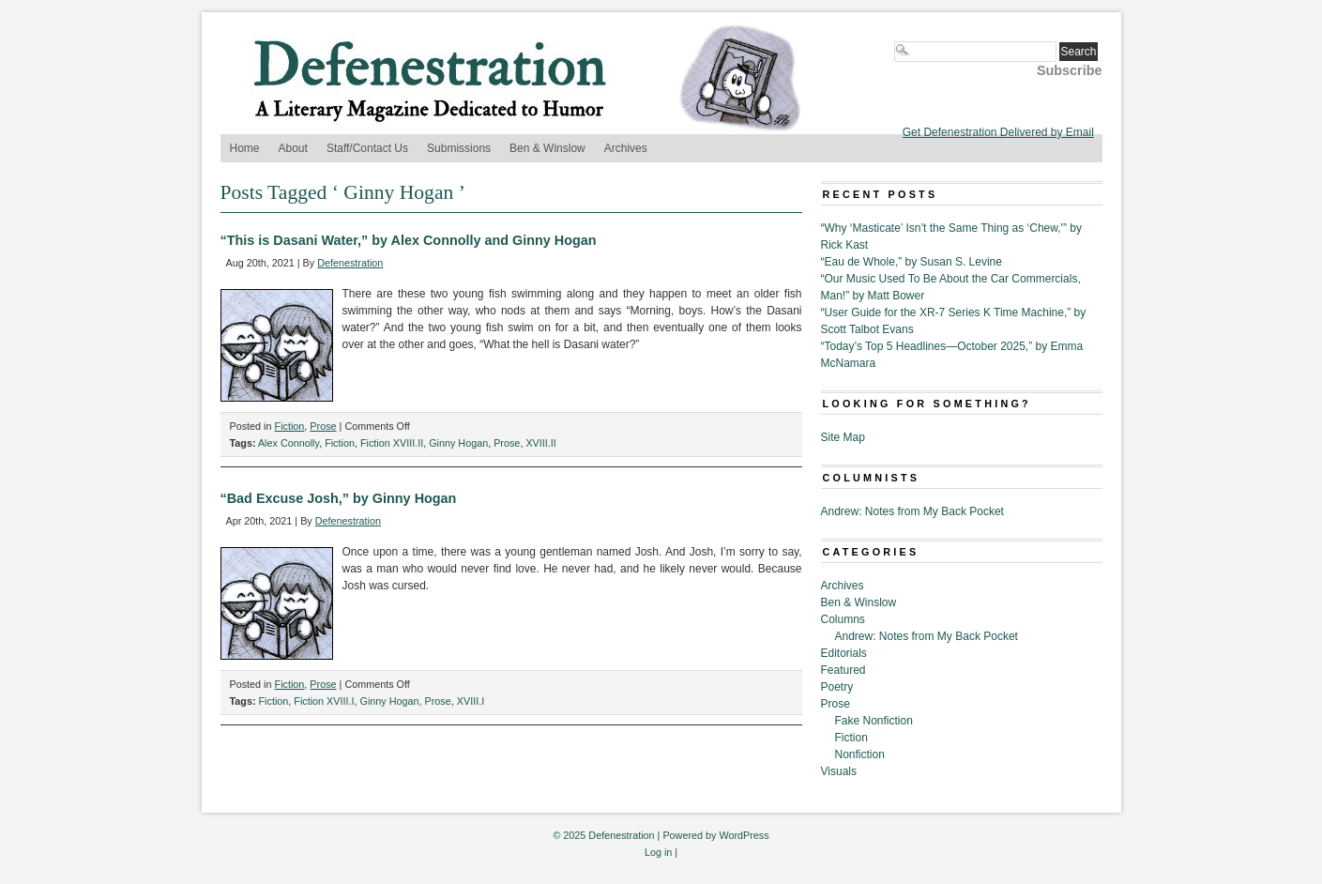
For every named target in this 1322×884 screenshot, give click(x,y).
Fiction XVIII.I (324, 701)
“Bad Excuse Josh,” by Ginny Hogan (338, 498)
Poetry (837, 686)
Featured (843, 670)
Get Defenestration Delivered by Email (998, 132)
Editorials (844, 653)
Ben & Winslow (547, 148)
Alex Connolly (288, 443)
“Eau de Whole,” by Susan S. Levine (911, 261)
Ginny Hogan (458, 443)
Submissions (459, 148)
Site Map (843, 437)
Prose (323, 426)
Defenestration (350, 262)
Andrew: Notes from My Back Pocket (912, 511)
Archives (625, 148)
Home (245, 148)
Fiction (290, 426)
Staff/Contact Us (367, 148)
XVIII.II (540, 443)
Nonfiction (860, 754)
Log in (658, 852)
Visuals (839, 771)
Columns (843, 619)
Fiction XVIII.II (391, 443)
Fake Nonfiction (874, 720)
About (293, 148)
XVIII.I (470, 701)
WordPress (743, 835)
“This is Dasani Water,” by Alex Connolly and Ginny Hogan (408, 240)
